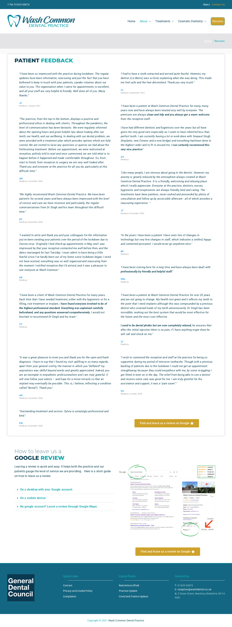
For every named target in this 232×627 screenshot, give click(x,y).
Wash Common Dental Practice (126, 620)
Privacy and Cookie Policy (77, 590)
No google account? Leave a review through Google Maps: (59, 506)
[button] (149, 21)
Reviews (217, 21)
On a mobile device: (33, 498)
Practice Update (128, 590)
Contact (67, 585)
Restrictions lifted (129, 585)
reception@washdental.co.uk (194, 589)
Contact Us (218, 4)
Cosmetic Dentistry (192, 21)
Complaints (69, 596)
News (206, 4)
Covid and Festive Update (133, 596)
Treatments (164, 21)
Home (131, 21)
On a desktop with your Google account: (46, 489)
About (145, 21)
